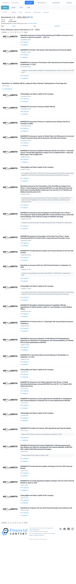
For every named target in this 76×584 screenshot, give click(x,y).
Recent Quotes (41, 2)
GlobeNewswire (26, 45)
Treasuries (46, 12)
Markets (5, 7)
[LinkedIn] (68, 573)
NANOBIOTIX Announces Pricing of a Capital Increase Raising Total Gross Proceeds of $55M (45, 130)
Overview (13, 12)
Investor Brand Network (8, 92)
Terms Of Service (39, 576)
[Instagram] (72, 573)
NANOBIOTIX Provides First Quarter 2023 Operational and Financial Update (46, 463)
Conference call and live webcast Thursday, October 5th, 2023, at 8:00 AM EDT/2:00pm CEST (47, 239)
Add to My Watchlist (35, 23)
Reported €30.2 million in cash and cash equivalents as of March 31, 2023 (42, 468)
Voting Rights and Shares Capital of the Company (37, 98)
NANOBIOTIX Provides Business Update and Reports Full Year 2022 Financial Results (46, 504)
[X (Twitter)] (60, 573)
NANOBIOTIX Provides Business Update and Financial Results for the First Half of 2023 (47, 271)
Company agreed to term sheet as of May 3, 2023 (35, 491)
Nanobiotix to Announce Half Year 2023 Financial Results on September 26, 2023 (46, 286)
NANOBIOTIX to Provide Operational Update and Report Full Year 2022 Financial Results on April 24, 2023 (44, 519)
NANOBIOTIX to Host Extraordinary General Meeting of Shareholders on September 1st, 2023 (45, 384)
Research (57, 26)
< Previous (4, 32)
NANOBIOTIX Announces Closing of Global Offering (38, 112)
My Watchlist (56, 2)
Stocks (13, 7)
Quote (14, 26)
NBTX (29, 17)
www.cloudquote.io (34, 571)
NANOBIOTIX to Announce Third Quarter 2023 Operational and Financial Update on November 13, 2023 (45, 66)
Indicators (69, 2)
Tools (28, 7)
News (20, 12)
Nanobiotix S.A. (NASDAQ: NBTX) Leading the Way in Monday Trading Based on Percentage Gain (34, 87)
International (36, 12)
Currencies (28, 12)
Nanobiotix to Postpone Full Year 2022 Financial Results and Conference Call (46, 548)
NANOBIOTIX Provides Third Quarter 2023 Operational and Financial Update (46, 51)
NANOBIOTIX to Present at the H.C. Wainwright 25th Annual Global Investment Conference (47, 348)
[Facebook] (64, 573)
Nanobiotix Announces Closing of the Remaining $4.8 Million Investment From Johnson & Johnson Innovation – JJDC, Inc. (47, 36)
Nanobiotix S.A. (26, 42)
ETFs (21, 7)
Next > (25, 32)
